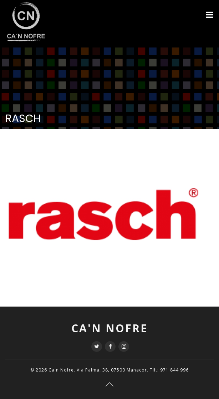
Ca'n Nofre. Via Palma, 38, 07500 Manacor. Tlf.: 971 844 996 (119, 370)
